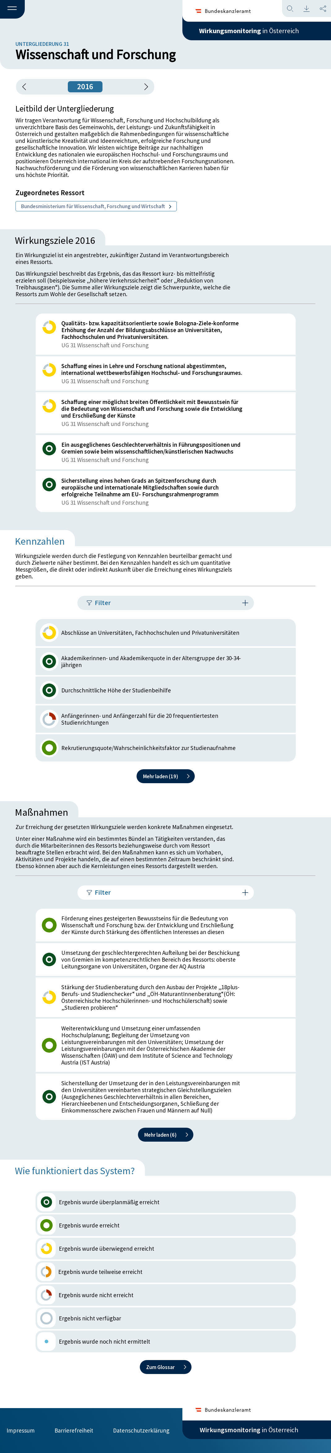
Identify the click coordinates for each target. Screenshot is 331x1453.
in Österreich (249, 30)
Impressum (21, 1430)
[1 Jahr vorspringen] (144, 87)
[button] (12, 9)
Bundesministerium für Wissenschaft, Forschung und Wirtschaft (96, 206)
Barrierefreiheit (73, 1430)
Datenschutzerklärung (141, 1430)
